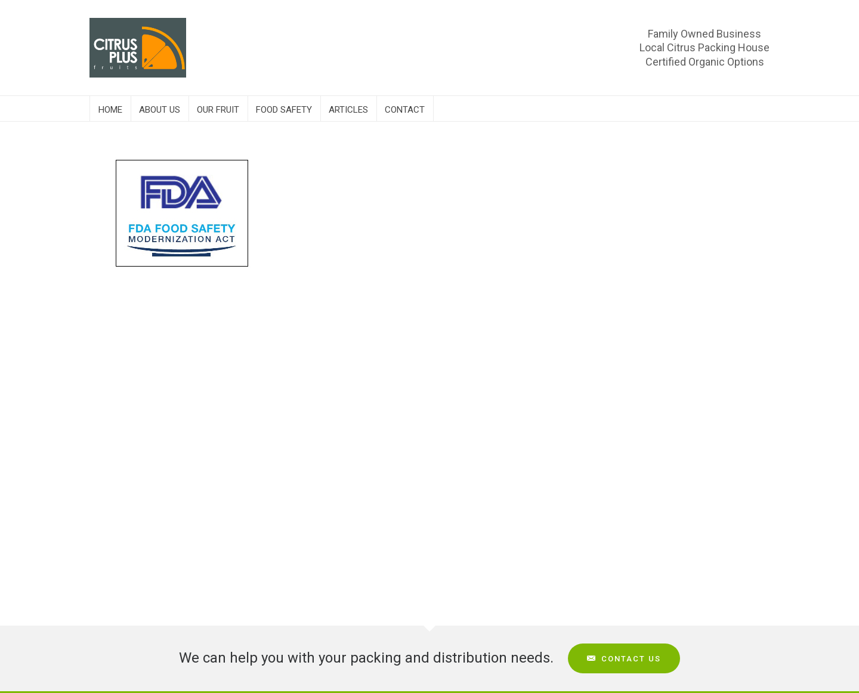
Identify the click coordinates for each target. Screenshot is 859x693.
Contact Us (624, 658)
